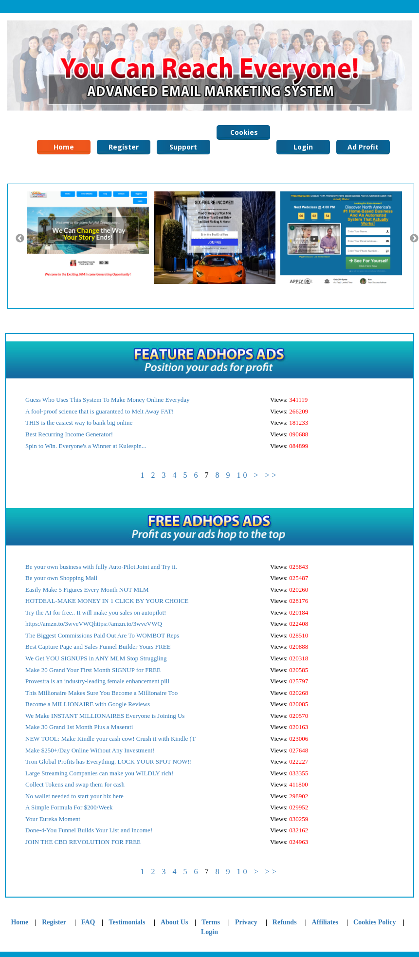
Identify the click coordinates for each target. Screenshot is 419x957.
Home (64, 146)
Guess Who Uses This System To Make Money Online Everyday (107, 399)
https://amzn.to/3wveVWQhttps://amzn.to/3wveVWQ (93, 623)
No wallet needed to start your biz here (74, 796)
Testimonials (127, 922)
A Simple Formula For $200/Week (69, 807)
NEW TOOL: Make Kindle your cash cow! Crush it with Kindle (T (110, 738)
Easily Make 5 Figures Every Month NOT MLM (87, 589)
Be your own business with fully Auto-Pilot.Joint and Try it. (101, 566)
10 (243, 475)
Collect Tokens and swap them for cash (75, 784)
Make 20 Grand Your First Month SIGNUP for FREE (93, 670)
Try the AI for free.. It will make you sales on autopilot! (95, 612)
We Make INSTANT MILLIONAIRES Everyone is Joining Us (104, 715)
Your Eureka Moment (52, 819)
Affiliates (325, 922)
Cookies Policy (243, 134)
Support (183, 146)
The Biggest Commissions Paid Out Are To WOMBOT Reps (102, 635)
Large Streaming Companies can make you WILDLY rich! (99, 773)
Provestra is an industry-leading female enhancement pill (97, 681)
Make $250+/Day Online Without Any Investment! (89, 750)
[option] (90, 237)
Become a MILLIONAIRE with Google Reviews (87, 704)
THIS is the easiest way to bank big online (78, 422)
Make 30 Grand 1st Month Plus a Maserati (79, 727)
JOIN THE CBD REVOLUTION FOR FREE (83, 841)
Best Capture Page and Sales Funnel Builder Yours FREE (98, 646)
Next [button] (414, 239)
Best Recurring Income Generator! (69, 434)
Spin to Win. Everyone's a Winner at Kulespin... (85, 446)
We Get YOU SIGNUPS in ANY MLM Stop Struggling (96, 658)
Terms (210, 922)
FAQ (88, 922)
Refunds (285, 922)
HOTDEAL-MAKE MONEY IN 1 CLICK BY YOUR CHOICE (106, 600)
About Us (174, 922)
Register (124, 146)
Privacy (246, 922)
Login (303, 146)
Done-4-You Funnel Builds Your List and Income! (88, 830)
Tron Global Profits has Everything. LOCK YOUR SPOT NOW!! (108, 761)
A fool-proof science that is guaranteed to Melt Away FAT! (99, 411)
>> (271, 475)
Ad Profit (363, 146)
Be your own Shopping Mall (61, 578)
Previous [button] (20, 239)
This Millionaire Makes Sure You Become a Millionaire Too (101, 692)
